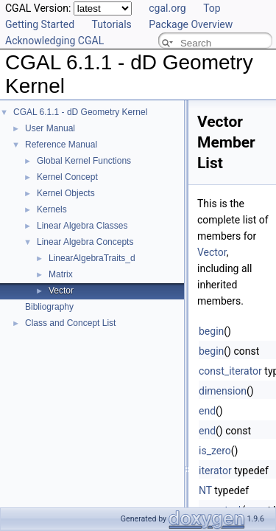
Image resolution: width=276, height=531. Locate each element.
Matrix (61, 274)
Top (212, 8)
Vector (61, 290)
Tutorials (112, 24)
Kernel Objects (66, 193)
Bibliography (49, 307)
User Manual (50, 128)
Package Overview (191, 24)
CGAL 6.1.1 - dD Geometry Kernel (80, 112)
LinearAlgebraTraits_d (92, 258)
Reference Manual (61, 144)
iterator (215, 470)
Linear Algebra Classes (82, 226)
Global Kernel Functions (84, 161)
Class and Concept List (70, 323)
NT (205, 490)
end (207, 411)
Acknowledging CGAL (54, 40)
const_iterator (230, 371)
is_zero (215, 451)
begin (211, 331)
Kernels (52, 209)
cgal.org (167, 8)
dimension (223, 391)
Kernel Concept (67, 177)
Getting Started (39, 24)
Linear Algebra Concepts (85, 242)
